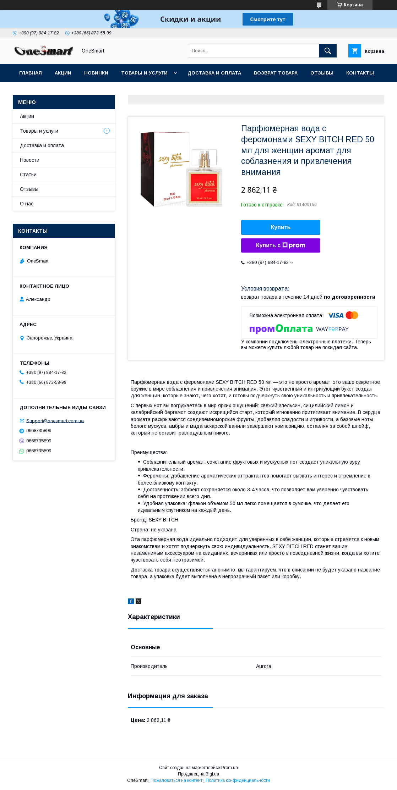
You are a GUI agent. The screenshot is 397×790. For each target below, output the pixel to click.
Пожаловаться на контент (176, 780)
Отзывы (321, 73)
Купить (281, 227)
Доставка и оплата (214, 73)
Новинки (96, 73)
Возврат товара (276, 73)
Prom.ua (229, 767)
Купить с (280, 245)
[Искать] (328, 50)
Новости (29, 160)
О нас (26, 203)
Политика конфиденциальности (238, 780)
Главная (30, 73)
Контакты (360, 73)
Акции (63, 73)
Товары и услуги (144, 73)
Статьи (29, 91)
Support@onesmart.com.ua (55, 420)
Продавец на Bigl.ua (198, 774)
